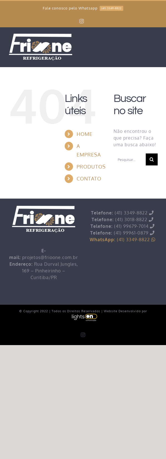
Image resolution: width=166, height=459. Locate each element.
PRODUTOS (91, 166)
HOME (84, 134)
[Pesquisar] (152, 159)
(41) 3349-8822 (122, 239)
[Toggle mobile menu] (155, 42)
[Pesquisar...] (130, 159)
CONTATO (89, 178)
